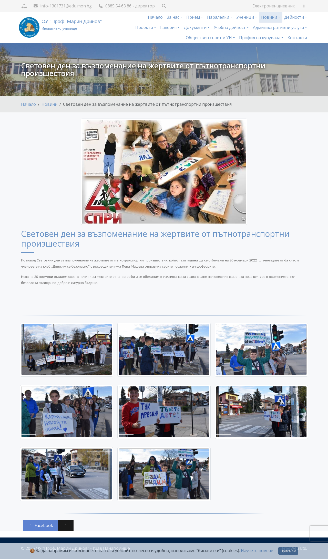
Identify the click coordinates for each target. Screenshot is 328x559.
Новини (269, 17)
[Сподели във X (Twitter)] (66, 525)
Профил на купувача (260, 37)
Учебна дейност (230, 27)
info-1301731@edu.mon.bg (62, 6)
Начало (155, 17)
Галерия (169, 27)
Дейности (294, 17)
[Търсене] (164, 6)
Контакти (297, 37)
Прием (193, 17)
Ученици (245, 17)
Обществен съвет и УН (209, 37)
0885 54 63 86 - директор (126, 6)
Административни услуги (279, 27)
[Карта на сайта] (24, 6)
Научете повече (257, 550)
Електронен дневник (273, 6)
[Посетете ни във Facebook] (304, 6)
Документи (196, 27)
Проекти (144, 27)
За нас (173, 17)
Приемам (288, 551)
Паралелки (218, 17)
